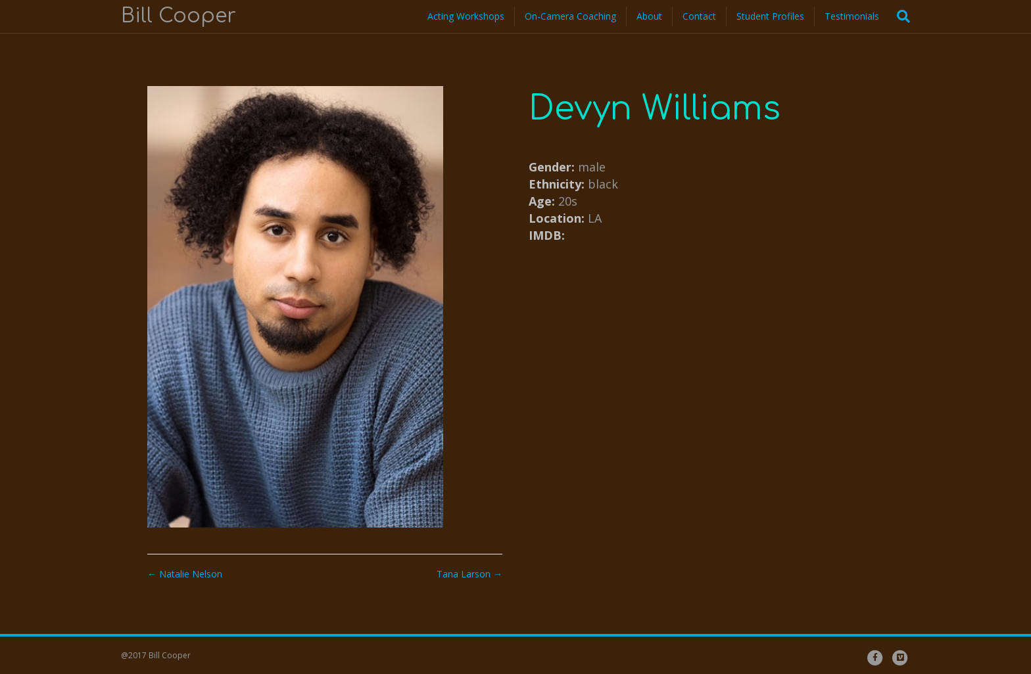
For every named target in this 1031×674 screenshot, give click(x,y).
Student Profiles (770, 16)
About (649, 16)
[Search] (899, 16)
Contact (699, 16)
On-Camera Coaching (570, 16)
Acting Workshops (465, 16)
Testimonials (852, 16)
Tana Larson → (469, 574)
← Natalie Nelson (184, 574)
